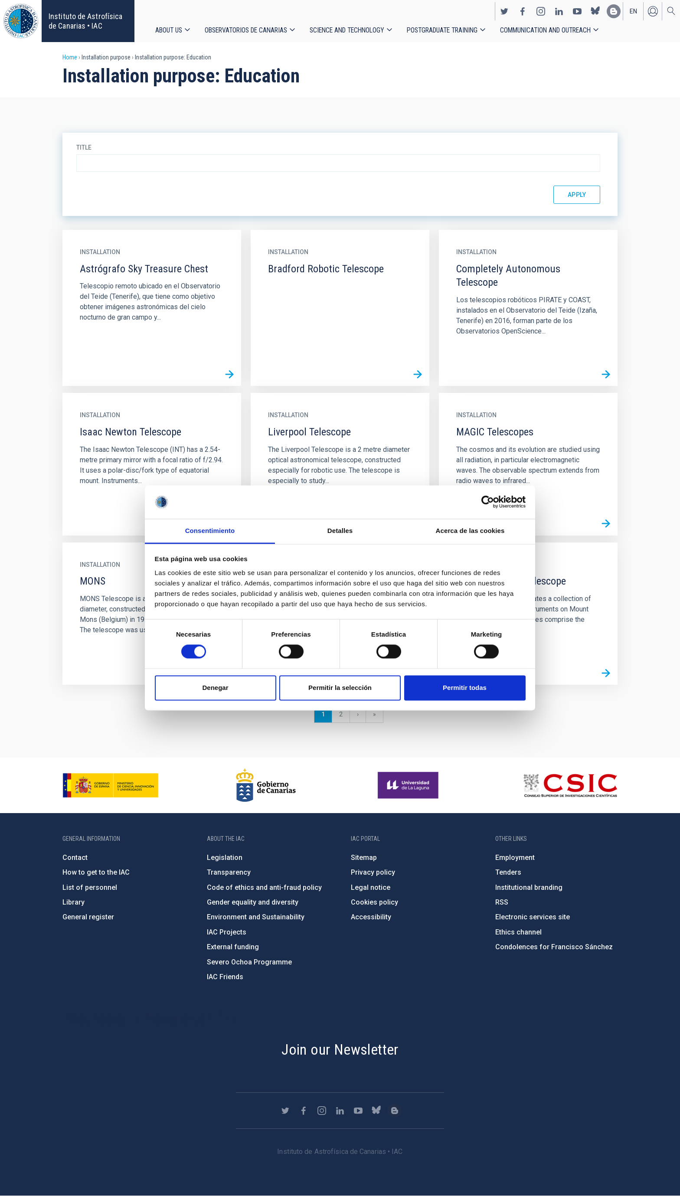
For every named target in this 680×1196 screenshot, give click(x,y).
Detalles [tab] (340, 530)
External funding (233, 947)
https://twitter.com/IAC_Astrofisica (504, 11)
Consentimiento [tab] (210, 530)
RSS (501, 902)
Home (69, 57)
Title (84, 147)
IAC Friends (225, 977)
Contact (75, 857)
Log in (653, 11)
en (633, 11)
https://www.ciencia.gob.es (110, 785)
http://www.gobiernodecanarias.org (265, 785)
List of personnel (89, 887)
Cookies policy (374, 902)
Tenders (508, 872)
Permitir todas (465, 687)
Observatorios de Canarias (246, 30)
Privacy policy (373, 872)
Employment (515, 857)
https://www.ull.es (409, 785)
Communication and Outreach (545, 30)
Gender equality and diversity (252, 902)
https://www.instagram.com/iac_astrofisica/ (541, 11)
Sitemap (364, 857)
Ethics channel (518, 932)
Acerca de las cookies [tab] (470, 530)
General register (88, 917)
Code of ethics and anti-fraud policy (264, 887)
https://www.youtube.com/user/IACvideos (577, 11)
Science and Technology (347, 30)
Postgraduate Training (442, 30)
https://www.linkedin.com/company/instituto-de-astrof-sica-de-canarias (559, 11)
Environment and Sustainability (255, 917)
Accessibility (371, 917)
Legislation (224, 857)
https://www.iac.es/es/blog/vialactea (614, 11)
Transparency (229, 872)
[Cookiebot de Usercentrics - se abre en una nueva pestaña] (488, 502)
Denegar (215, 687)
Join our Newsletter (340, 1049)
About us (168, 30)
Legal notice (370, 887)
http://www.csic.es (570, 785)
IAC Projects (226, 932)
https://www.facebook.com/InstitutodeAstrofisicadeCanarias (522, 11)
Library (73, 902)
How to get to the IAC (96, 872)
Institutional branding (528, 887)
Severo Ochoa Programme (249, 962)
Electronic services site (532, 917)
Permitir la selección (340, 687)
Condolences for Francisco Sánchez (554, 947)
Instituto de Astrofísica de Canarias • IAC (85, 21)
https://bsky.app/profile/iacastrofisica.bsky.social (595, 11)
